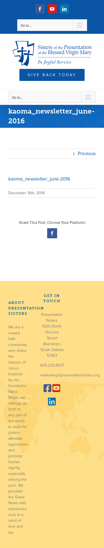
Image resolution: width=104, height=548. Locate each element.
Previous (87, 154)
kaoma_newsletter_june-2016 (39, 179)
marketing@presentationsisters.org (70, 375)
